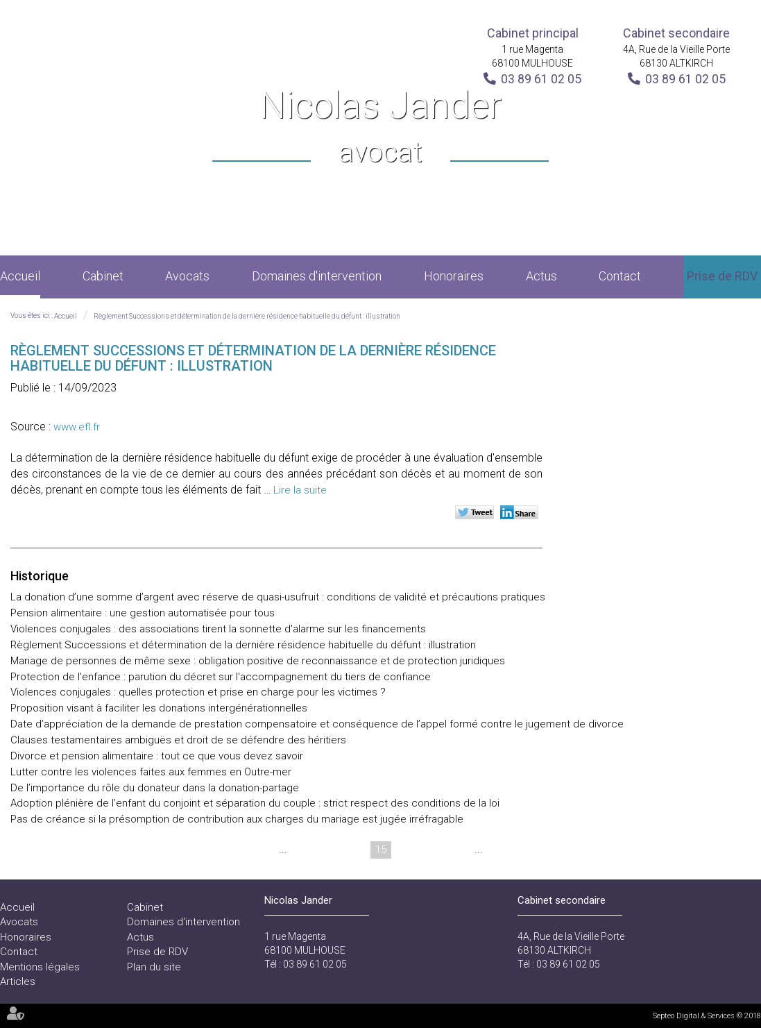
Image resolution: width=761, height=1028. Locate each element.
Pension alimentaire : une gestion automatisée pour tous (142, 613)
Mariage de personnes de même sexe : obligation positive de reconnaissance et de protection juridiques (257, 661)
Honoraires (454, 276)
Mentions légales (40, 967)
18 (459, 849)
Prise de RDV (722, 276)
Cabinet (103, 276)
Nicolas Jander (380, 128)
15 (380, 849)
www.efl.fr (76, 427)
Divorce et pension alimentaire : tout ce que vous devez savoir (156, 756)
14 (354, 849)
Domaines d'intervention (317, 276)
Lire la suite (300, 490)
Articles (17, 981)
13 (328, 849)
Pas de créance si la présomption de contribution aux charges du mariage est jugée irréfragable (236, 819)
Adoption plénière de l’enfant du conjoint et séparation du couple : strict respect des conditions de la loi (254, 803)
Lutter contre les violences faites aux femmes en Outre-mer (150, 772)
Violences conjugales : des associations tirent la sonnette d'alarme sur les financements (218, 629)
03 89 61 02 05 (541, 78)
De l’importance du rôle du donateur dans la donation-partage (154, 788)
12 (301, 849)
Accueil (20, 276)
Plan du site (154, 967)
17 (433, 849)
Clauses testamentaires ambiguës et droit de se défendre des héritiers (178, 740)
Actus (541, 276)
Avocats (187, 276)
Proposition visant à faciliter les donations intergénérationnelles (158, 708)
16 (407, 849)
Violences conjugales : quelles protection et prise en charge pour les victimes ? (198, 692)
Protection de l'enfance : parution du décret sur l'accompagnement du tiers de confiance (220, 677)
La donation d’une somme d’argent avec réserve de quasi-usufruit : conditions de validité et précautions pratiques (277, 597)
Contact (620, 276)
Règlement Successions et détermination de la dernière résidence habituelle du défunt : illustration (247, 316)
